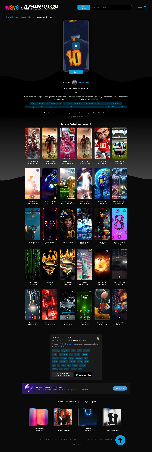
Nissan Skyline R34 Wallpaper (84, 243)
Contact (41, 439)
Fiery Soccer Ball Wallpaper (102, 283)
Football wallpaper (27, 17)
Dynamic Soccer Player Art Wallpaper (50, 323)
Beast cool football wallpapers (73, 103)
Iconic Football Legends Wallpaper (50, 162)
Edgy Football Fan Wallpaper (102, 162)
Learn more (119, 388)
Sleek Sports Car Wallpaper (67, 323)
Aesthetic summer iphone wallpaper (70, 107)
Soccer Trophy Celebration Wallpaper (67, 202)
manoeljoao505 (81, 82)
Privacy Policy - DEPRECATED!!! (92, 439)
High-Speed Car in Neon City (119, 323)
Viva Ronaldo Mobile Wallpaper (67, 162)
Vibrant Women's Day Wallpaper (119, 243)
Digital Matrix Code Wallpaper (33, 283)
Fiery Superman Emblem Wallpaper (67, 283)
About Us (49, 439)
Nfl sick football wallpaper (53, 103)
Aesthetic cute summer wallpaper (93, 107)
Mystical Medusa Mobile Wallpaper (67, 243)
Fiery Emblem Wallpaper (50, 283)
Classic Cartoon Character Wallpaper (102, 323)
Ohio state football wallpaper (112, 103)
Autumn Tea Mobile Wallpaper (102, 243)
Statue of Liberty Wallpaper (84, 283)
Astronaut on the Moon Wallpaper (102, 202)
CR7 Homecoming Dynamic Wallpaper (33, 162)
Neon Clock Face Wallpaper (50, 243)
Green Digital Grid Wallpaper (84, 323)
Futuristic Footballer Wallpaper (50, 202)
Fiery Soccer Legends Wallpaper (85, 162)
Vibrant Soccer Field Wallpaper (119, 162)
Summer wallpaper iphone (49, 107)
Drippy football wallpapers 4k (93, 103)
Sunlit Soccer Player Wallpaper (32, 202)
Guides (110, 439)
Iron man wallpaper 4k (32, 107)
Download (76, 72)
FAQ (105, 439)
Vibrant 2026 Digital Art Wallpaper (119, 202)
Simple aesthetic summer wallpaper (116, 107)
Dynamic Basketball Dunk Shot (32, 243)
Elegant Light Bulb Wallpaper (32, 323)
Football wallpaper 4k (37, 103)
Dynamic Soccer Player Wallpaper (84, 202)
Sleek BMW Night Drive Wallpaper (119, 283)
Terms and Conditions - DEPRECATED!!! (67, 439)
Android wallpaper (66, 344)
